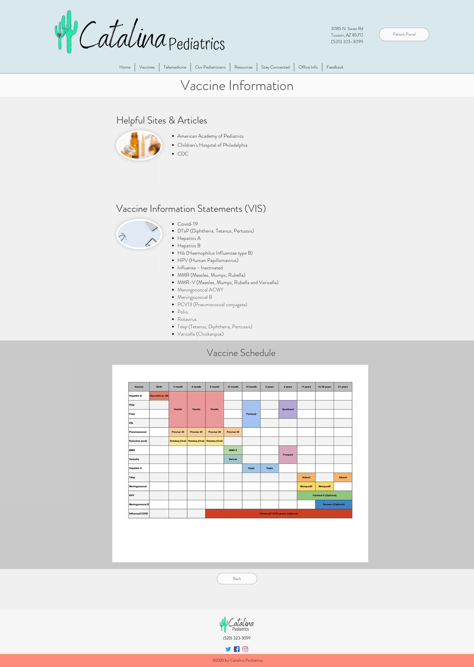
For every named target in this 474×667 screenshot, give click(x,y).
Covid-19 (187, 224)
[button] (308, 67)
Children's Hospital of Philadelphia (212, 145)
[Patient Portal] (404, 34)
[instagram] (245, 649)
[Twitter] (228, 649)
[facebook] (237, 649)
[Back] (237, 578)
